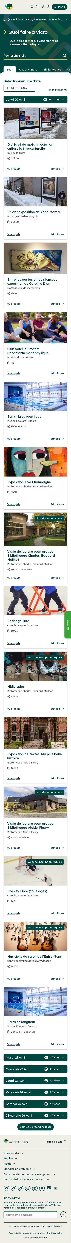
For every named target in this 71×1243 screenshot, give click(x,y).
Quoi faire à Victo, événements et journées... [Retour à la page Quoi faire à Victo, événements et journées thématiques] (37, 19)
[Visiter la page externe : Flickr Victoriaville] (49, 1188)
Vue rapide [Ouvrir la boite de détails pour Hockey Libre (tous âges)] (13, 913)
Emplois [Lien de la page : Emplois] (10, 1158)
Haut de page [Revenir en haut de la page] (55, 1141)
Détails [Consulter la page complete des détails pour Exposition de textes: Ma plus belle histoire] (57, 778)
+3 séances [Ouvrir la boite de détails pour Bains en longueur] (28, 1031)
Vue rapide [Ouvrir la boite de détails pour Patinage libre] (13, 643)
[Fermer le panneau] (67, 624)
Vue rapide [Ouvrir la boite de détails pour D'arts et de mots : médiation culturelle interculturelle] (13, 169)
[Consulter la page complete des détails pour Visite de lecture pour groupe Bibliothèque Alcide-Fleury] (35, 832)
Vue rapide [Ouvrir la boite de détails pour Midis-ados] (13, 708)
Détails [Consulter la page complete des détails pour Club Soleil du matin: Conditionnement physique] (57, 373)
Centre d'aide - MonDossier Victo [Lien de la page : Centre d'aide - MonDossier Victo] (26, 1179)
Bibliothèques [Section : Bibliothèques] (52, 69)
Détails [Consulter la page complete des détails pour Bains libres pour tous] (57, 438)
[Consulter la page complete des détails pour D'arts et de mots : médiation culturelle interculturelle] (35, 152)
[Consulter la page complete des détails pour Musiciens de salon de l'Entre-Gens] (35, 962)
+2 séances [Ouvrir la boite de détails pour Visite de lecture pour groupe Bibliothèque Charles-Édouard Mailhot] (25, 569)
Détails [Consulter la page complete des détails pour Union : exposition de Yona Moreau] (57, 234)
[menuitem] (8, 7)
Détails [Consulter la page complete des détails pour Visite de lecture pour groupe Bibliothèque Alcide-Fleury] (57, 847)
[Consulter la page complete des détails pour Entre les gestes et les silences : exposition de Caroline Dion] (35, 287)
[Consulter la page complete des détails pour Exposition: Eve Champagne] (35, 488)
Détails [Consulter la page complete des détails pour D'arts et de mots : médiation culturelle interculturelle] (57, 169)
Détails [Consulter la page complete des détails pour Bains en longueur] (57, 1044)
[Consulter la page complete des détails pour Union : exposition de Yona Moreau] (35, 218)
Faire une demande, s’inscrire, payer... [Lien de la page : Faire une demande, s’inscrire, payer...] (30, 1174)
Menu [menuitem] (59, 6)
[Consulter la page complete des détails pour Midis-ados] (35, 693)
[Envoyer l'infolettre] (63, 1214)
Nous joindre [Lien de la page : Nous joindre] (14, 1153)
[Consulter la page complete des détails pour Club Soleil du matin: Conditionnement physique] (35, 357)
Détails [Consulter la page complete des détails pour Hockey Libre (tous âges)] (57, 913)
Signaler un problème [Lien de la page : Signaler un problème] (19, 1169)
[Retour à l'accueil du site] (6, 19)
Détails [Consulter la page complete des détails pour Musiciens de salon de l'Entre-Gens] (57, 978)
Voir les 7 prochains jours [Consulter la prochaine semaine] (35, 1127)
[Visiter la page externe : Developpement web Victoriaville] (56, 1188)
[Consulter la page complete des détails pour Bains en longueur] (35, 1028)
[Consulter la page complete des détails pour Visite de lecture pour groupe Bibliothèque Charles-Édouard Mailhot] (35, 561)
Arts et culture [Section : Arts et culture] (28, 69)
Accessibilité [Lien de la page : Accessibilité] (15, 1233)
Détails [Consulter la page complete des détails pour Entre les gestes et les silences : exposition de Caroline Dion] (57, 303)
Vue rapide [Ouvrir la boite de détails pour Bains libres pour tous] (13, 438)
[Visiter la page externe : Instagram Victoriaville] (28, 1188)
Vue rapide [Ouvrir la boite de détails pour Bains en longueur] (13, 1044)
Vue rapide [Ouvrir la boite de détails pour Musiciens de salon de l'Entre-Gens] (13, 978)
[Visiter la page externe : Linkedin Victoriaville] (35, 1188)
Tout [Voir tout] (10, 69)
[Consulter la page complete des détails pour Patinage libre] (35, 627)
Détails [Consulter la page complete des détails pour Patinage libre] (57, 643)
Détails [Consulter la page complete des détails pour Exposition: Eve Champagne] (57, 504)
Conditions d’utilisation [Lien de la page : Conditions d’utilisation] (35, 1237)
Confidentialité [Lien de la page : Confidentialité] (55, 1233)
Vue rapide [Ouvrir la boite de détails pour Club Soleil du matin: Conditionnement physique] (13, 373)
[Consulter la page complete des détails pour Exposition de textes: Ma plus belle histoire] (35, 762)
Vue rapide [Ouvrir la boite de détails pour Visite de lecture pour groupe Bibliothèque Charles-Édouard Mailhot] (13, 578)
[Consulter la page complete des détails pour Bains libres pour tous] (35, 422)
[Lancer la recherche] (64, 56)
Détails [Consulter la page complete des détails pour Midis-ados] (57, 708)
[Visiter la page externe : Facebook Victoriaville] (7, 1188)
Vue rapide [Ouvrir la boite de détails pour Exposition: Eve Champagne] (13, 504)
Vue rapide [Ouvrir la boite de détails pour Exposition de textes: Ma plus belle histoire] (13, 778)
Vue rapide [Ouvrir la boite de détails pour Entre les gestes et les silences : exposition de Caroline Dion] (13, 303)
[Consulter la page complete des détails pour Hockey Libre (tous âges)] (35, 897)
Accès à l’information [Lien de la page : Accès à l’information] (34, 1233)
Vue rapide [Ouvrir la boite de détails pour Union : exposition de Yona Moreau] (13, 234)
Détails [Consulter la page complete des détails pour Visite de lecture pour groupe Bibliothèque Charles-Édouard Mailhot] (57, 578)
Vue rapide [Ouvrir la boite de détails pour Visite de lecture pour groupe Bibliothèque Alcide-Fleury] (13, 847)
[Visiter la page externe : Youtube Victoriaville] (42, 1188)
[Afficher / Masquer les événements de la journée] (57, 99)
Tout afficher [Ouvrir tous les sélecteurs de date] (58, 90)
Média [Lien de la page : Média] (9, 1163)
